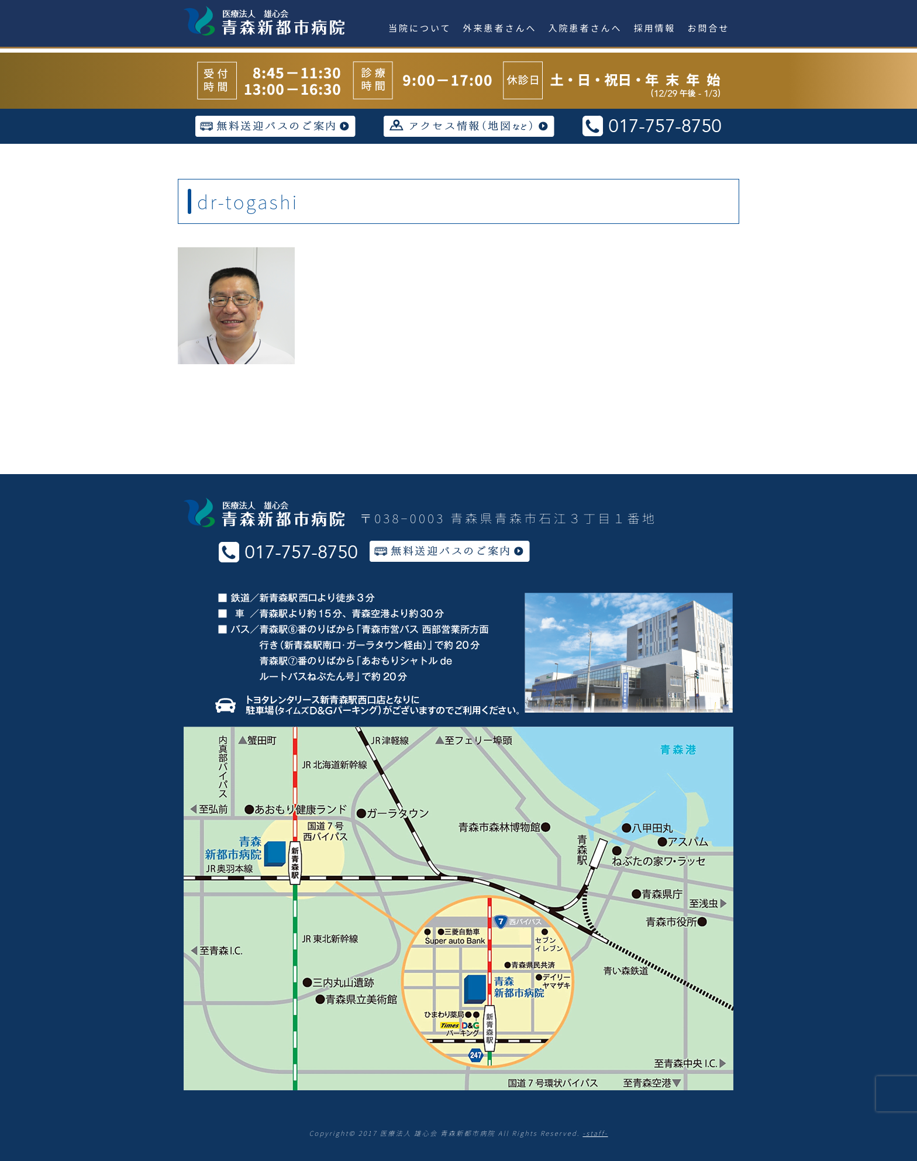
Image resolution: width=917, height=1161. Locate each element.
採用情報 (655, 28)
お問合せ (709, 28)
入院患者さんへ (585, 28)
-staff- (595, 1133)
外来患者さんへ (500, 28)
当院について (419, 28)
